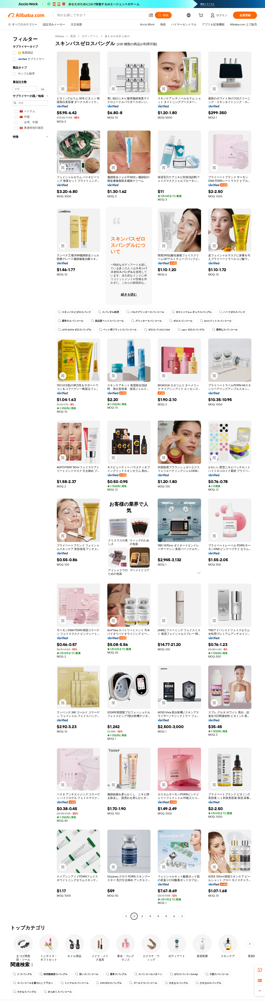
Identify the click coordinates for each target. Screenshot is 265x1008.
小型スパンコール (217, 974)
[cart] (202, 15)
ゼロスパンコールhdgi (184, 974)
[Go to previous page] (126, 916)
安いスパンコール (86, 974)
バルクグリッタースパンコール (145, 312)
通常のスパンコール (70, 320)
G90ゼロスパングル (109, 983)
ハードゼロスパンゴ (232, 312)
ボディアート (90, 36)
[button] (150, 15)
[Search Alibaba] (101, 15)
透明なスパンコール (225, 329)
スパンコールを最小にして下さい (33, 983)
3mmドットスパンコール (215, 320)
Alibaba (59, 36)
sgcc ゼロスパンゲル (191, 329)
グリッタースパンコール (146, 320)
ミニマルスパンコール (75, 983)
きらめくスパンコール (58, 991)
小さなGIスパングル (208, 983)
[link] (260, 970)
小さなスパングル (24, 991)
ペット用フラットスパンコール (117, 329)
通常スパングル (116, 974)
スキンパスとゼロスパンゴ (74, 312)
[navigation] (30, 476)
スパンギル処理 (108, 312)
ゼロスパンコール (180, 320)
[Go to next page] (182, 916)
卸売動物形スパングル (54, 974)
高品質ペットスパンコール (107, 320)
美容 (73, 36)
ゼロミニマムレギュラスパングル (192, 312)
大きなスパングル (176, 983)
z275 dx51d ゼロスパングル (74, 329)
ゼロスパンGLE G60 (157, 329)
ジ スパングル (22, 974)
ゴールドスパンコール (143, 983)
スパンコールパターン (148, 974)
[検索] (163, 15)
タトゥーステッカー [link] (117, 36)
